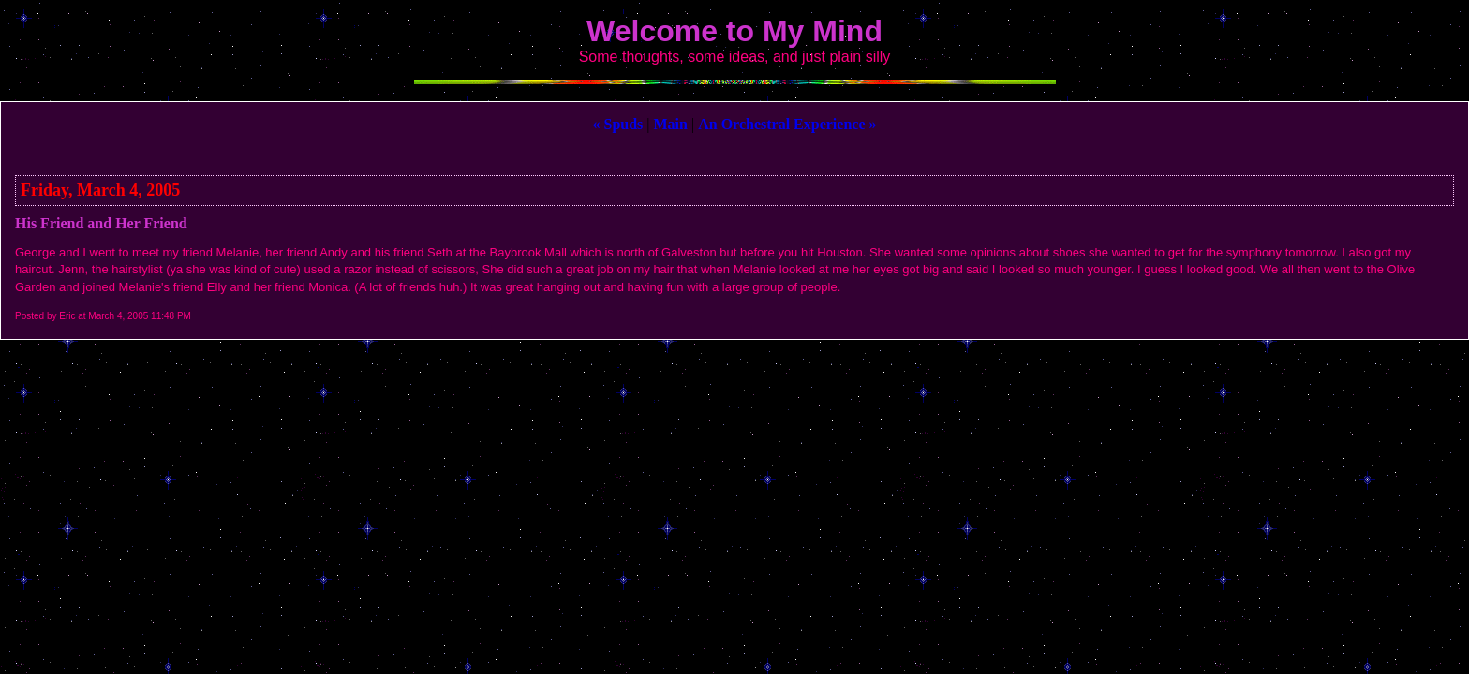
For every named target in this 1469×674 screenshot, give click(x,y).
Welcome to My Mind (734, 31)
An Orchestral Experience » (787, 124)
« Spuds (617, 124)
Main (671, 124)
